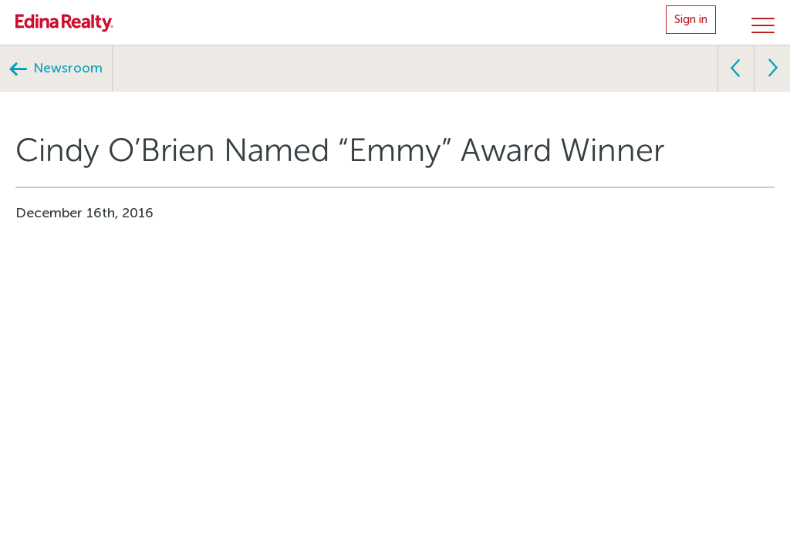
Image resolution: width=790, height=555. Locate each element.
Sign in (690, 19)
